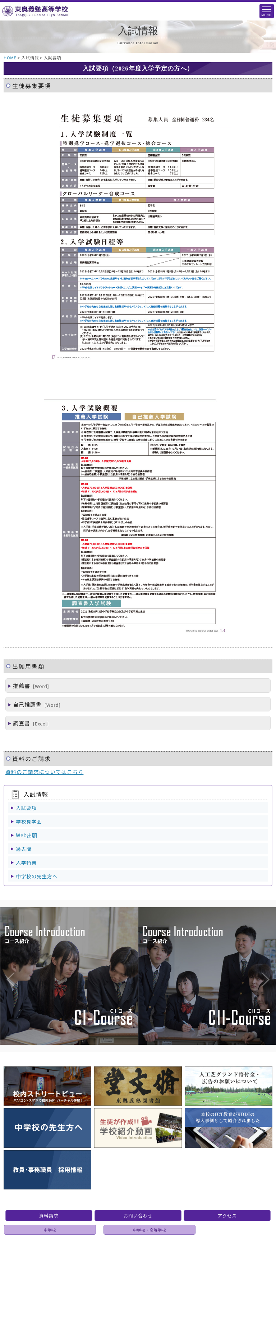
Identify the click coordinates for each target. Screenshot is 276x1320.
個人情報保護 (140, 1261)
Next (258, 965)
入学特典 (26, 862)
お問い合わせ (137, 1215)
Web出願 (26, 835)
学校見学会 (29, 821)
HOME (10, 57)
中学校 (50, 1230)
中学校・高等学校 (149, 1230)
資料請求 (49, 1215)
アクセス (227, 1215)
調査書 (28, 723)
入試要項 (26, 807)
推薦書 (28, 685)
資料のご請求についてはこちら (44, 771)
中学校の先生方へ (36, 876)
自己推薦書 (34, 704)
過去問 (23, 848)
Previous (3, 965)
